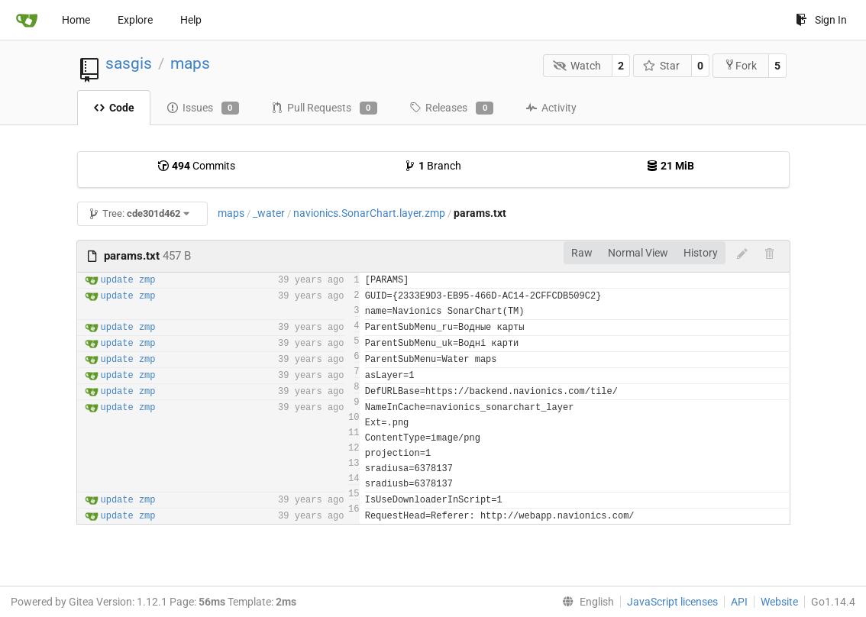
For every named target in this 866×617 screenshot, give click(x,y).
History (700, 253)
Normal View (638, 253)
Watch (577, 66)
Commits (196, 166)
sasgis (128, 63)
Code (113, 108)
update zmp (128, 280)
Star (661, 66)
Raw (582, 253)
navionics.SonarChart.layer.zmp (369, 213)
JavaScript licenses (672, 602)
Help (191, 20)
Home (76, 20)
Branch (432, 166)
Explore (135, 20)
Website (779, 602)
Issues (202, 108)
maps (190, 63)
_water (269, 213)
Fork (740, 65)
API (739, 602)
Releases (451, 108)
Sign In (821, 20)
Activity (551, 108)
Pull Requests (324, 108)
